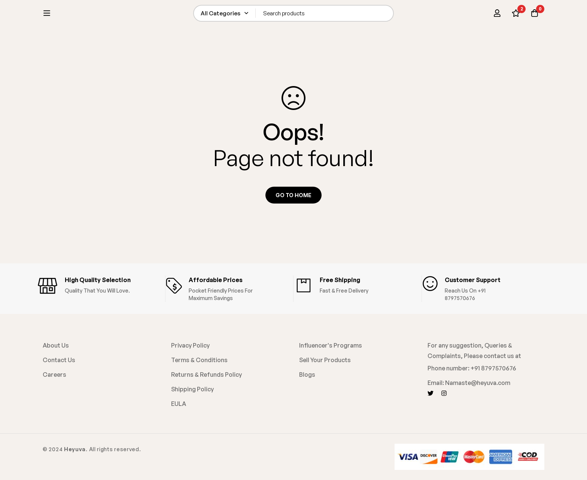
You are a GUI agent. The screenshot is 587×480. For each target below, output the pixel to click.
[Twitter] (431, 393)
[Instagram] (444, 393)
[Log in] (497, 16)
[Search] (391, 15)
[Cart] (534, 16)
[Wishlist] (516, 16)
